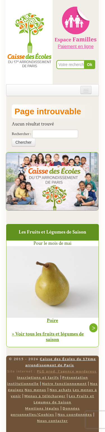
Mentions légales (42, 408)
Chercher (23, 142)
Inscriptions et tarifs (38, 377)
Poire (52, 320)
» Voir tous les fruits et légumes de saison (48, 337)
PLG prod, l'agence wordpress (67, 371)
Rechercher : (21, 133)
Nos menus (35, 390)
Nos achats (61, 390)
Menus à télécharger (45, 396)
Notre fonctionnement (64, 383)
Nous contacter (52, 421)
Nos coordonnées (75, 414)
